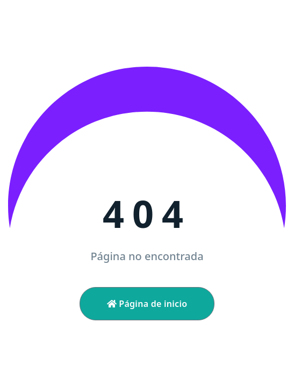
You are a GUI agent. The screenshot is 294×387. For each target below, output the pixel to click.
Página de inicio (147, 304)
